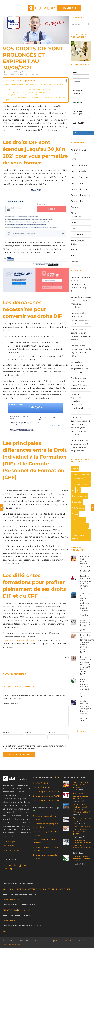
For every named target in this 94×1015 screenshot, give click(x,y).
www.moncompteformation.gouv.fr (20, 640)
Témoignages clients (77, 242)
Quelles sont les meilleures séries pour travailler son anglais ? (85, 708)
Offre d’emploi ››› (11, 850)
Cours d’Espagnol (41, 787)
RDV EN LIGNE (79, 8)
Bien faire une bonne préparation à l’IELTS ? (86, 580)
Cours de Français (79, 189)
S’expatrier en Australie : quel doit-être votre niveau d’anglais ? (85, 603)
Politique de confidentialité (63, 941)
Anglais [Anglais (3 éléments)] (75, 469)
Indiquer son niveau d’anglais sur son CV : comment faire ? (85, 663)
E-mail (29, 732)
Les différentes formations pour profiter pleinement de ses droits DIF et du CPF (35, 99)
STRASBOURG (10, 910)
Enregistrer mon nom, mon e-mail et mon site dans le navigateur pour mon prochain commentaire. (34, 747)
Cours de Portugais (80, 195)
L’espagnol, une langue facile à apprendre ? (85, 562)
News (73, 228)
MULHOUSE (24, 910)
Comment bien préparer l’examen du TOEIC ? (85, 685)
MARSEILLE (49, 889)
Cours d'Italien (78, 183)
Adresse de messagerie (78, 92)
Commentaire (10, 704)
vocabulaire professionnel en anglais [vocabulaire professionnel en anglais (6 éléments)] (78, 535)
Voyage (74, 262)
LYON (13, 889)
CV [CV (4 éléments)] (73, 490)
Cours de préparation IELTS (46, 792)
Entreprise (76, 207)
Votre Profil (78, 123)
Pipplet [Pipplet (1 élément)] (75, 514)
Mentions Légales (47, 941)
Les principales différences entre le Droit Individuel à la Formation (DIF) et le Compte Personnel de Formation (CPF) (35, 93)
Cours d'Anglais (78, 171)
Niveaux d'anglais (79, 234)
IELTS (73, 222)
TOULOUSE (36, 889)
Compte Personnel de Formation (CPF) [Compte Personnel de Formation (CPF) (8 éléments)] (80, 476)
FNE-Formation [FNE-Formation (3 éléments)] (78, 508)
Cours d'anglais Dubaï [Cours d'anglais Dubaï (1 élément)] (81, 484)
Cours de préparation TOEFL (46, 796)
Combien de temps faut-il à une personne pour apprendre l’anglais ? (80, 284)
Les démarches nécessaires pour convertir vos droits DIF (28, 89)
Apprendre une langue (78, 151)
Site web (51, 732)
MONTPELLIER (63, 889)
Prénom (77, 82)
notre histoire (9, 836)
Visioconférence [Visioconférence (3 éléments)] (78, 520)
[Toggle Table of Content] (63, 81)
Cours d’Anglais (40, 783)
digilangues (81, 731)
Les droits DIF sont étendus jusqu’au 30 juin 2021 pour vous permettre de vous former (34, 85)
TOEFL (74, 250)
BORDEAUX (23, 889)
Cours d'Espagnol (79, 177)
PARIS (6, 889)
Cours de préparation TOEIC (46, 800)
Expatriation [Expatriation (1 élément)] (77, 502)
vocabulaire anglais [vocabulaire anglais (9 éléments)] (80, 526)
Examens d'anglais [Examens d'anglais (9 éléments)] (79, 496)
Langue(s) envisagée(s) (79, 112)
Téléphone (78, 102)
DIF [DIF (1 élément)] (78, 490)
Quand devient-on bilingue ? (85, 622)
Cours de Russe (78, 201)
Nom (6, 732)
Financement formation (77, 215)
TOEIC (74, 256)
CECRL (74, 159)
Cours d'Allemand (79, 165)
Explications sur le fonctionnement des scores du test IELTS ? (81, 830)
